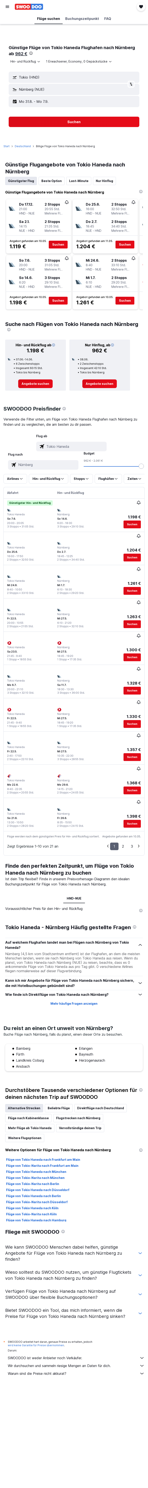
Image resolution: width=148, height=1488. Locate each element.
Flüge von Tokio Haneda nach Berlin (33, 1196)
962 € (21, 53)
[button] (7, 6)
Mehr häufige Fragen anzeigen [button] (74, 1003)
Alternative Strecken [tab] (24, 1108)
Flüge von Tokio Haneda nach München (36, 1172)
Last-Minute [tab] (78, 181)
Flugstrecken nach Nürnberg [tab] (78, 1118)
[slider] (141, 466)
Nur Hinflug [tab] (104, 181)
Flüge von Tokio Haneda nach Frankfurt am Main (43, 1159)
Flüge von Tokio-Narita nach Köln (31, 1214)
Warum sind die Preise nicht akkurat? (76, 1373)
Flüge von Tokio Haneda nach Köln (32, 1208)
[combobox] (25, 61)
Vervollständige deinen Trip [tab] (80, 1128)
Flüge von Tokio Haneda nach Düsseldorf (37, 1190)
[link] (35, 383)
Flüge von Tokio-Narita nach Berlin (32, 1184)
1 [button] (114, 846)
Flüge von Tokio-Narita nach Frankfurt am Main (42, 1165)
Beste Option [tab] (51, 181)
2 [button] (123, 846)
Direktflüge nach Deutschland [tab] (100, 1108)
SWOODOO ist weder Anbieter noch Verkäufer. (76, 1358)
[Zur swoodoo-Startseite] (29, 7)
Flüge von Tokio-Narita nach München (35, 1178)
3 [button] (132, 846)
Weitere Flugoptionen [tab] (24, 1138)
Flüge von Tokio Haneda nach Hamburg (36, 1220)
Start (6, 146)
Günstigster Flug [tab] (21, 181)
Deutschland (23, 146)
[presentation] (31, 53)
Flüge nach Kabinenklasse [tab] (28, 1118)
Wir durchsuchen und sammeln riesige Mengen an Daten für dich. (76, 1365)
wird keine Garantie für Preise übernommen (36, 1345)
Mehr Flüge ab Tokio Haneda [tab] (30, 1128)
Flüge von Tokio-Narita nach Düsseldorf (37, 1202)
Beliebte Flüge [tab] (59, 1108)
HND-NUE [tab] (74, 898)
